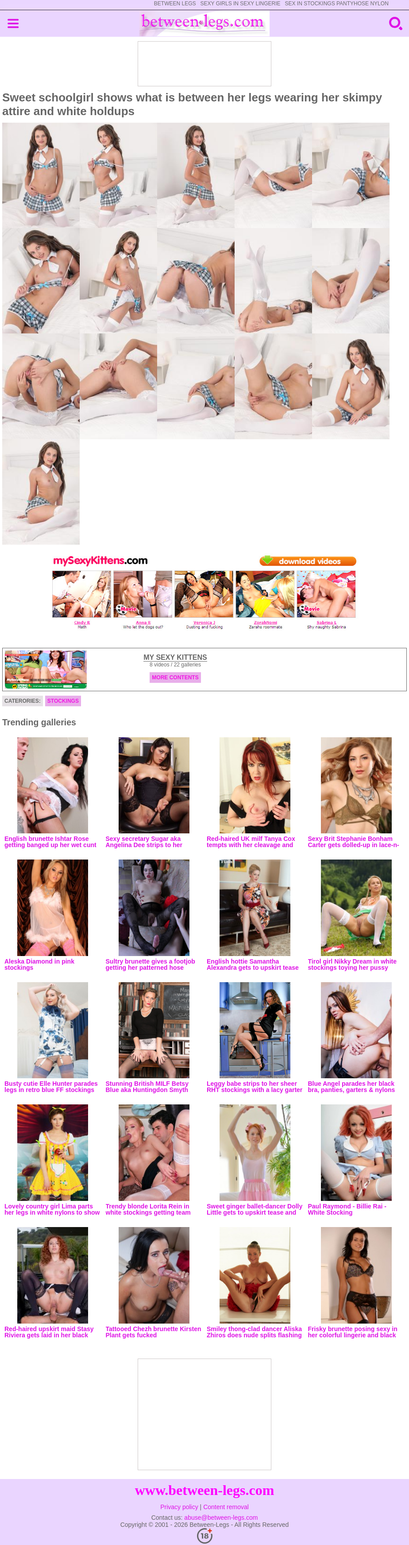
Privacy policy (179, 1506)
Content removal (226, 1506)
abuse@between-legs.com (221, 1517)
